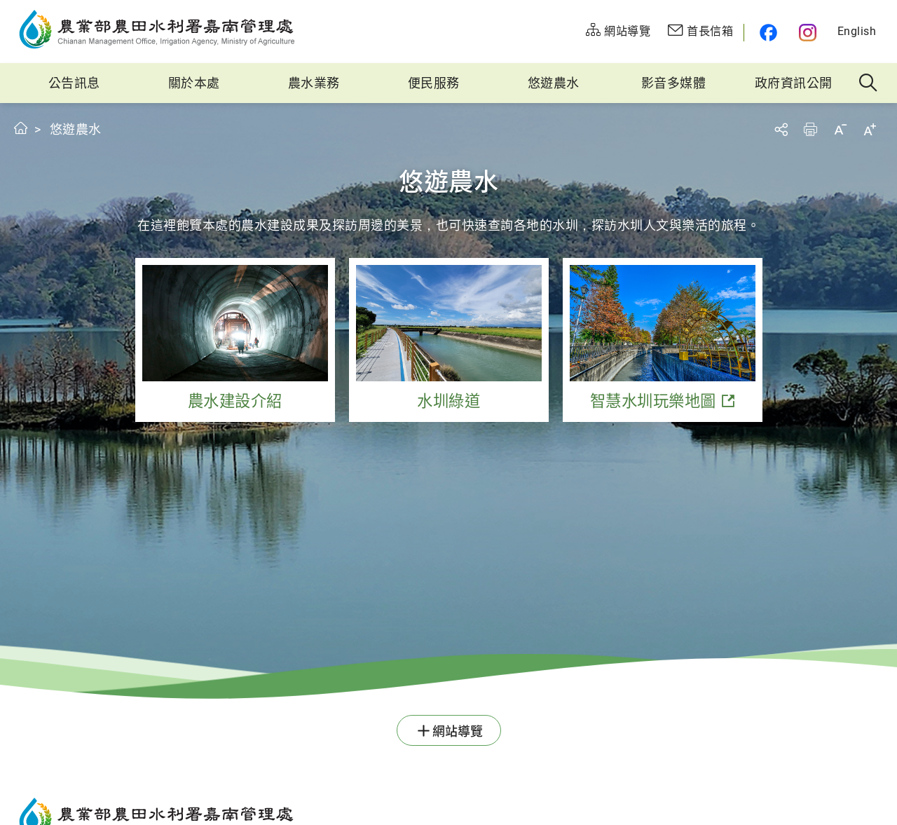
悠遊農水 (554, 83)
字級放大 (869, 129)
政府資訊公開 (794, 83)
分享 (780, 129)
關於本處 (194, 83)
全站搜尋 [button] (869, 83)
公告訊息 (74, 83)
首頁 (21, 128)
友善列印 (810, 129)
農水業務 (314, 83)
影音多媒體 (673, 83)
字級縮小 (840, 129)
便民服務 (434, 83)
